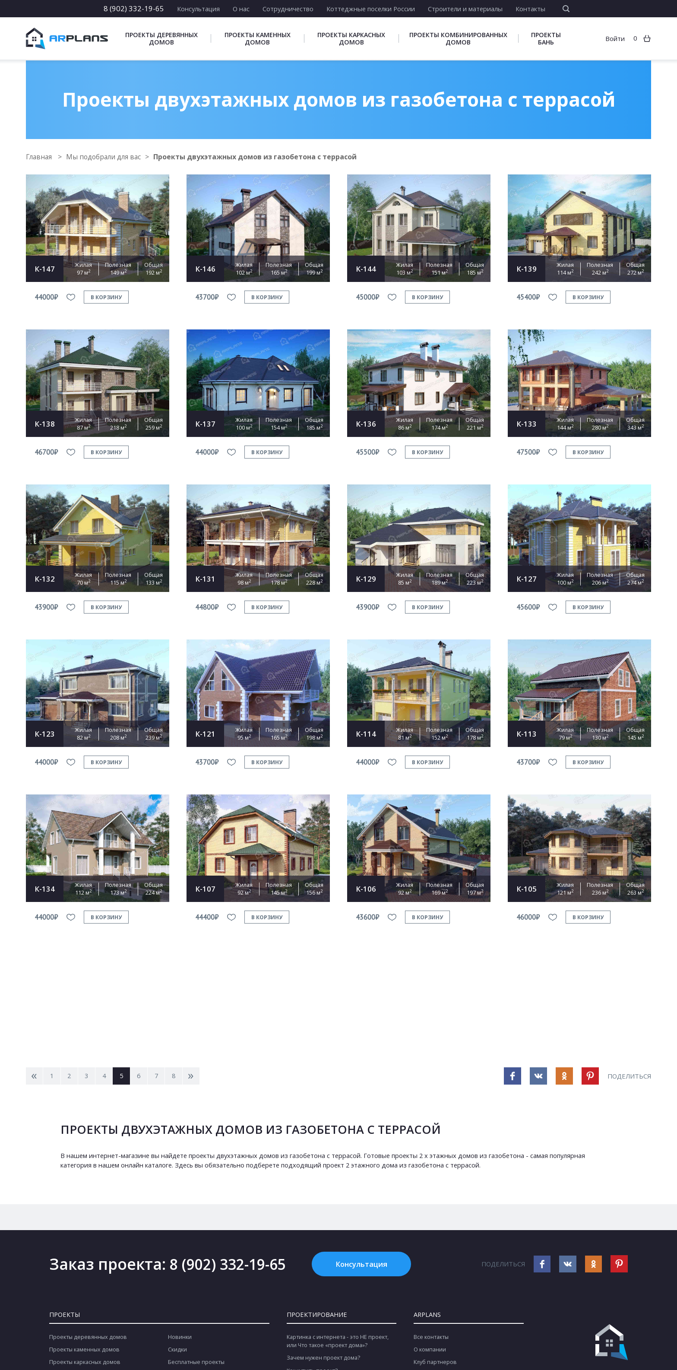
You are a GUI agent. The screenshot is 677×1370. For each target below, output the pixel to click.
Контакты (530, 8)
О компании (430, 1350)
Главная (40, 156)
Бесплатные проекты (196, 1363)
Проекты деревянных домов (161, 39)
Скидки (177, 1350)
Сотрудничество (288, 8)
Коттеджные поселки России (370, 8)
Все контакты (431, 1338)
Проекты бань (546, 39)
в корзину (106, 297)
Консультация (198, 8)
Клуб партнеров (435, 1363)
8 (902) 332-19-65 (134, 8)
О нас (241, 8)
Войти (615, 39)
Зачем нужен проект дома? (323, 1359)
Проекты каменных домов (258, 39)
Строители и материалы (465, 8)
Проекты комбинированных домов (458, 39)
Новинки (180, 1338)
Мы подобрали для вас (106, 156)
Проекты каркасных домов (351, 39)
